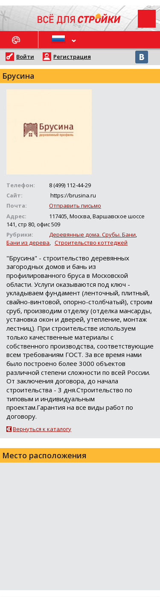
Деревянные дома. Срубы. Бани (92, 234)
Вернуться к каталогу (42, 429)
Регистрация (72, 56)
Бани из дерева (27, 242)
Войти (25, 56)
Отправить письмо (75, 205)
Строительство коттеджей (91, 242)
